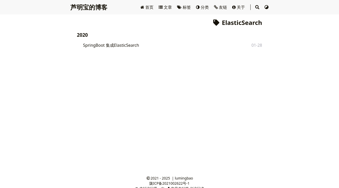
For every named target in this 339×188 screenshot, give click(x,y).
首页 (147, 7)
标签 (184, 7)
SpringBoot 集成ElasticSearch (111, 45)
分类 (203, 7)
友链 (221, 7)
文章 (166, 7)
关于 (239, 7)
